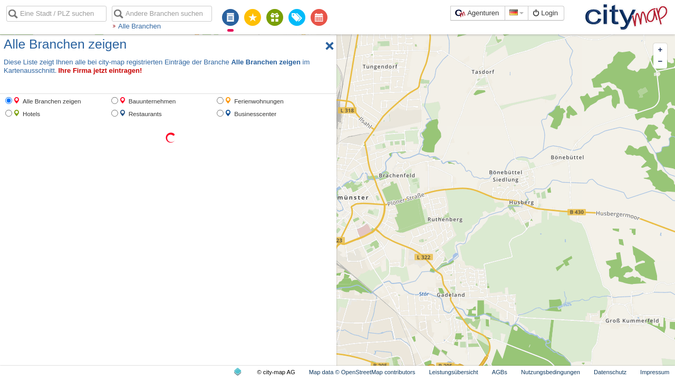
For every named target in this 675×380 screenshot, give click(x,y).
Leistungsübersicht (453, 372)
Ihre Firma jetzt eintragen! (100, 70)
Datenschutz (610, 372)
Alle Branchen (139, 26)
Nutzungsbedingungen (550, 372)
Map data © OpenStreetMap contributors (362, 372)
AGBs (499, 372)
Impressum (654, 372)
